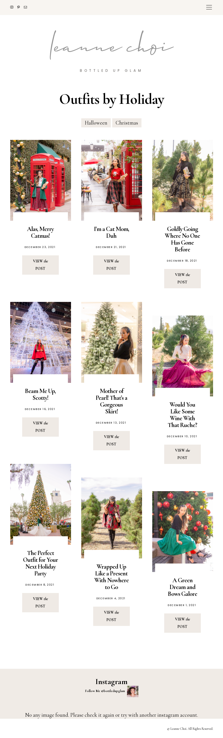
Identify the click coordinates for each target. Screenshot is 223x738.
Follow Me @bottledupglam (111, 691)
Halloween (96, 122)
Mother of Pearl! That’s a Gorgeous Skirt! (111, 401)
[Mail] (27, 7)
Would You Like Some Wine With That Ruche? (182, 415)
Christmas (127, 122)
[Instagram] (13, 7)
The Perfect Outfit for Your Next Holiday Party (40, 563)
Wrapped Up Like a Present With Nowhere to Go (111, 577)
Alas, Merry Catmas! (40, 232)
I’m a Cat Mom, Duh (111, 232)
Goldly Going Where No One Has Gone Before (182, 239)
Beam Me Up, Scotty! (40, 394)
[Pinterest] (20, 7)
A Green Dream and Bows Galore (182, 587)
